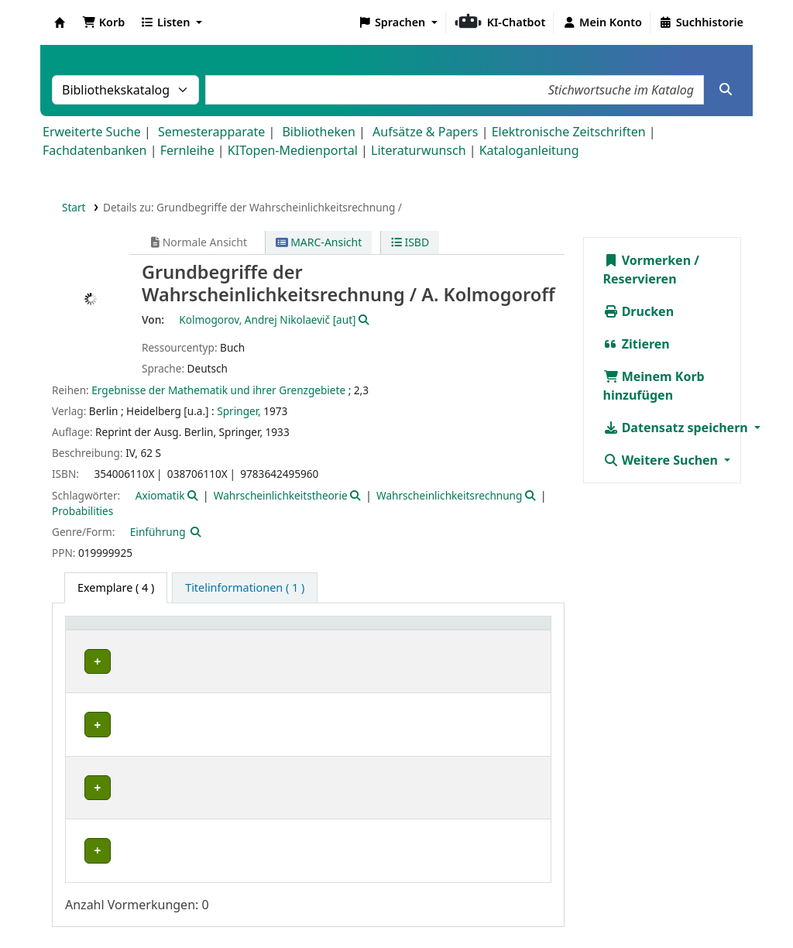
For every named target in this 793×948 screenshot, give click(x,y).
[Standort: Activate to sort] (321, 632)
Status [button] (505, 630)
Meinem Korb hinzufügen (654, 386)
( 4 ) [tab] (115, 587)
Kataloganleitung (529, 150)
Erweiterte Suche (92, 131)
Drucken (639, 311)
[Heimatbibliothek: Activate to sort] (156, 632)
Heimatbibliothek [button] (121, 630)
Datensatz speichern (677, 427)
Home (471, 885)
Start (74, 207)
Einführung (158, 531)
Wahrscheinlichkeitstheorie (281, 495)
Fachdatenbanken (95, 150)
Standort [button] (276, 630)
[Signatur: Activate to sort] (439, 632)
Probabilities (82, 510)
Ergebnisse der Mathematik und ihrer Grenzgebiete (218, 390)
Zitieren (636, 343)
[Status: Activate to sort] (516, 632)
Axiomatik (160, 495)
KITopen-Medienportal (293, 150)
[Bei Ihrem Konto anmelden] (602, 22)
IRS (87, 764)
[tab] (245, 587)
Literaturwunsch (418, 150)
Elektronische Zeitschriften (569, 131)
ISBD (410, 242)
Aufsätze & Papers (425, 131)
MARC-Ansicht (319, 242)
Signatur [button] (428, 630)
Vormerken (647, 260)
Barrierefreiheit (115, 903)
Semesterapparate (211, 131)
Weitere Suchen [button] (662, 460)
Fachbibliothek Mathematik (150, 661)
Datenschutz (618, 885)
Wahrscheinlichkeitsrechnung (449, 495)
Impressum (535, 885)
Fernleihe (187, 150)
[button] (103, 22)
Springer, (238, 411)
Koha (59, 22)
